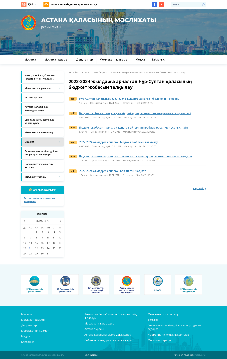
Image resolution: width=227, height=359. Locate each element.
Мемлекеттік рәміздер (99, 323)
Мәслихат (27, 314)
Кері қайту (199, 188)
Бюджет (86, 72)
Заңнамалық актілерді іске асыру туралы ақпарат (174, 327)
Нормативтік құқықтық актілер (168, 334)
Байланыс (27, 342)
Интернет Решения (183, 354)
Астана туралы (94, 329)
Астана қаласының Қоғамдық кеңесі (107, 334)
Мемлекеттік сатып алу (163, 314)
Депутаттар (29, 325)
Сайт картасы (91, 354)
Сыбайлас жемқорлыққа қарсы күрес (108, 340)
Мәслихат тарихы (159, 340)
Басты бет (73, 72)
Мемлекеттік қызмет (35, 330)
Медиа (25, 336)
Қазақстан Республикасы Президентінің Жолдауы (110, 316)
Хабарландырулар (44, 189)
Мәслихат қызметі (33, 319)
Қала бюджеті (100, 72)
